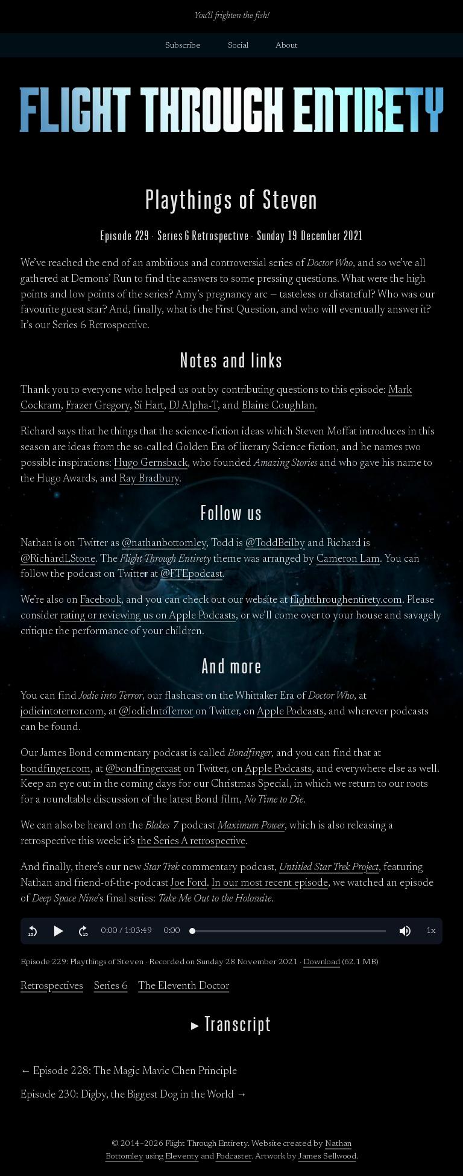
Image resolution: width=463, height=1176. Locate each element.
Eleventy (182, 1156)
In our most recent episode (270, 883)
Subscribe (183, 46)
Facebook (100, 600)
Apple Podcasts (290, 712)
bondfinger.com (55, 769)
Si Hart (149, 406)
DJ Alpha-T (193, 406)
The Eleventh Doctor (183, 986)
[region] (231, 931)
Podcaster (233, 1156)
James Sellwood (327, 1156)
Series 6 (111, 986)
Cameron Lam (348, 559)
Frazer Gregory (98, 406)
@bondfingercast (143, 769)
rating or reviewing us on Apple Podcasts (148, 616)
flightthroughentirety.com (346, 600)
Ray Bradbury (149, 479)
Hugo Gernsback (150, 463)
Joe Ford (189, 883)
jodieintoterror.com (62, 712)
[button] (32, 931)
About (287, 46)
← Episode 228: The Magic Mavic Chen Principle (128, 1071)
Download (321, 962)
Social (238, 46)
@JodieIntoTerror (156, 712)
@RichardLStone (57, 559)
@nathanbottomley (164, 543)
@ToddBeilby (275, 543)
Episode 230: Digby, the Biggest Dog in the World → (133, 1095)
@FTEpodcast (191, 574)
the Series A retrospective (191, 841)
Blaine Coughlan (278, 406)
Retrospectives (51, 986)
